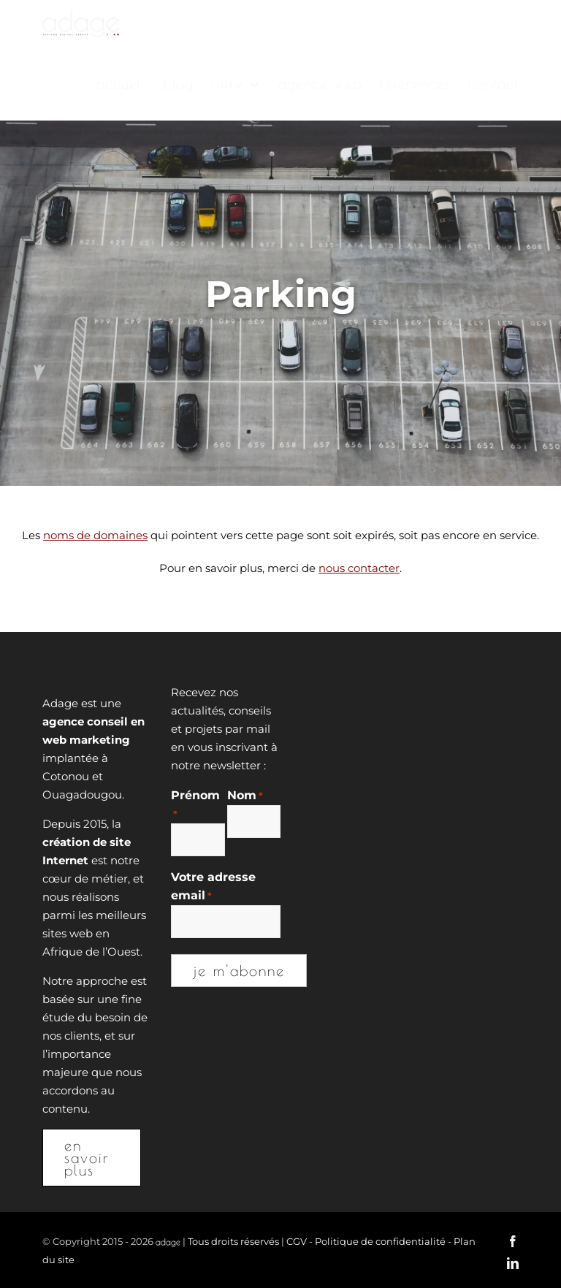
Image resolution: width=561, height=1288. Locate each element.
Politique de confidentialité (380, 1241)
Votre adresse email (213, 887)
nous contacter (359, 568)
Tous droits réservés (233, 1241)
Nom (245, 796)
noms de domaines (95, 535)
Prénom (195, 805)
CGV (296, 1241)
